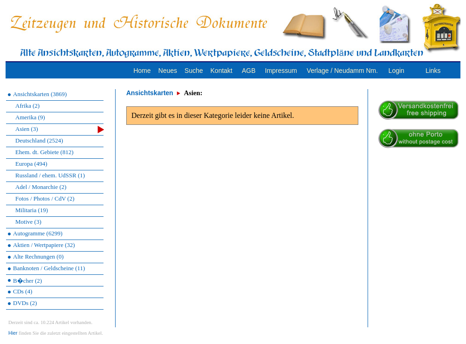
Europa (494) (31, 163)
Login (396, 70)
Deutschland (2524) (39, 140)
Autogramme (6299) (38, 233)
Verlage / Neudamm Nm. (342, 70)
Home (141, 70)
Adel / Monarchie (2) (40, 186)
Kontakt (221, 70)
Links (433, 70)
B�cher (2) (27, 280)
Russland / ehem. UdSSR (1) (50, 175)
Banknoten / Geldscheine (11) (49, 268)
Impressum (281, 70)
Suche (194, 70)
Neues (167, 70)
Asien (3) (59, 129)
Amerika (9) (30, 117)
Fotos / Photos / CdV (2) (44, 198)
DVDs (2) (25, 302)
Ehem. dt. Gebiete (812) (44, 152)
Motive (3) (28, 221)
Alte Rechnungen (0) (38, 256)
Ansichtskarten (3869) (40, 94)
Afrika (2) (27, 105)
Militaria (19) (31, 210)
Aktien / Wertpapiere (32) (44, 244)
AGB (249, 70)
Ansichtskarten (149, 93)
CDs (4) (22, 291)
